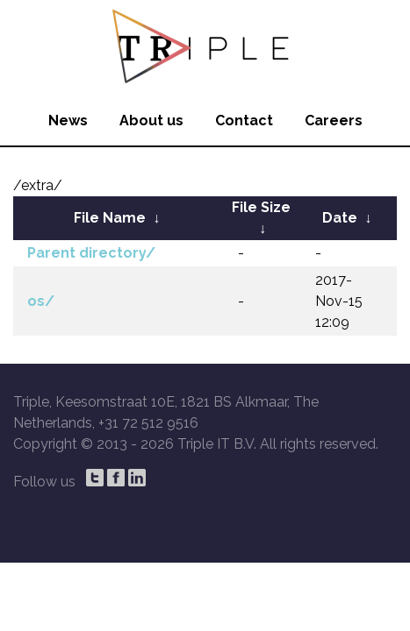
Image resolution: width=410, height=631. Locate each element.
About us (151, 120)
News (68, 120)
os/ (40, 301)
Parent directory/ (91, 253)
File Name (110, 217)
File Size (261, 207)
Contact (244, 120)
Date (339, 217)
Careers (334, 120)
